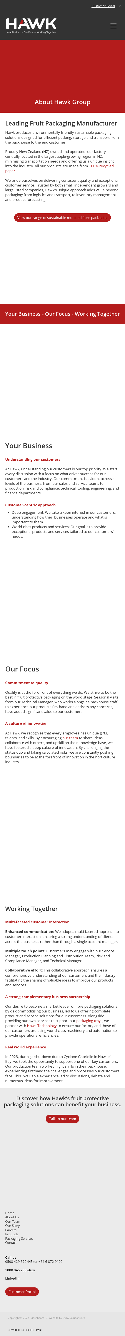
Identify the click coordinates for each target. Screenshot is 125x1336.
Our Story (12, 1225)
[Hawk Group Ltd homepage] (57, 26)
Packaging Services (19, 1238)
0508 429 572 (16, 1261)
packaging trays (89, 1020)
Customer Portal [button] (22, 1291)
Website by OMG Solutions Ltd (67, 1318)
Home (9, 1213)
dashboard (37, 1318)
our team (70, 737)
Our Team (12, 1221)
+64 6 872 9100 (50, 1261)
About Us (12, 1217)
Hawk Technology (42, 1025)
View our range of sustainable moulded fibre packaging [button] (62, 217)
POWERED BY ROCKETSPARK (25, 1330)
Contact (11, 1242)
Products (11, 1234)
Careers (11, 1230)
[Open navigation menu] (113, 26)
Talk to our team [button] (62, 1118)
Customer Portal (103, 6)
